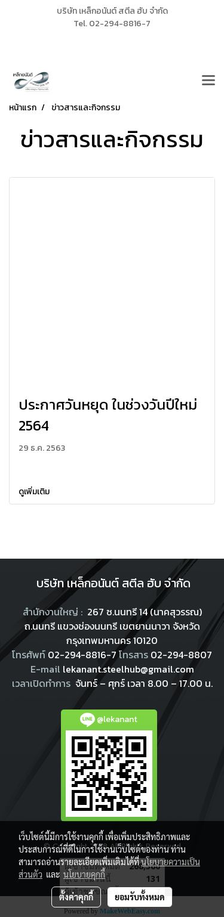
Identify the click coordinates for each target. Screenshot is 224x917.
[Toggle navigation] (208, 81)
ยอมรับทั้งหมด (140, 896)
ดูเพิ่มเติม (35, 491)
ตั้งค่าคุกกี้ (76, 896)
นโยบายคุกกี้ (84, 874)
